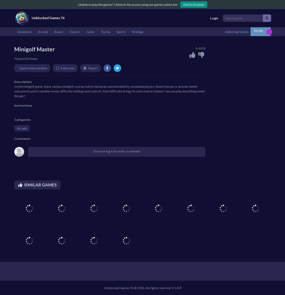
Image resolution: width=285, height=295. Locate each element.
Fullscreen (67, 68)
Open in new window (33, 68)
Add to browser (193, 4)
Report (93, 68)
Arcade (22, 128)
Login (214, 18)
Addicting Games (237, 32)
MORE (258, 31)
